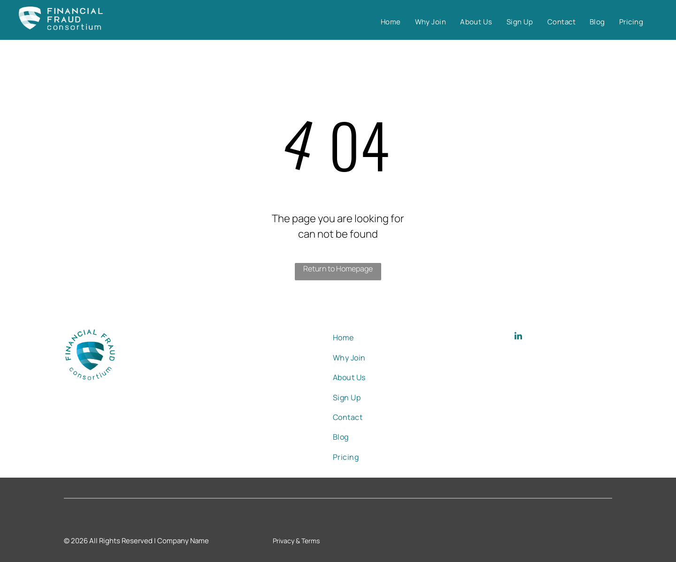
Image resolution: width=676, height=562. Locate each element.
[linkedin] (518, 337)
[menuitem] (391, 22)
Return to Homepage (338, 268)
